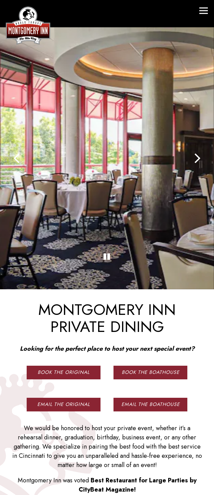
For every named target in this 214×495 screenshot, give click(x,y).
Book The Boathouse (150, 348)
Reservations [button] (107, 467)
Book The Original (64, 348)
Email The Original (63, 380)
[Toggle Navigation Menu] (203, 10)
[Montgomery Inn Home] (28, 25)
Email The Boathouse (150, 380)
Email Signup (107, 485)
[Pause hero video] (107, 236)
